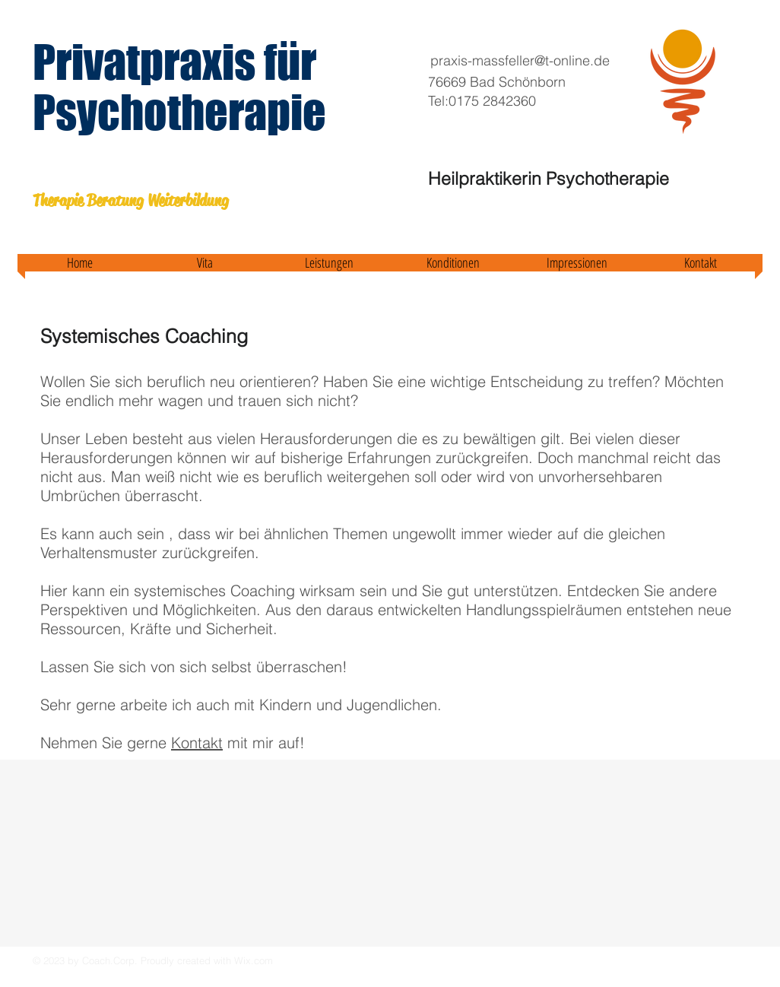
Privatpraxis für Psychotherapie (179, 86)
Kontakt (197, 742)
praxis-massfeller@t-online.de (520, 60)
